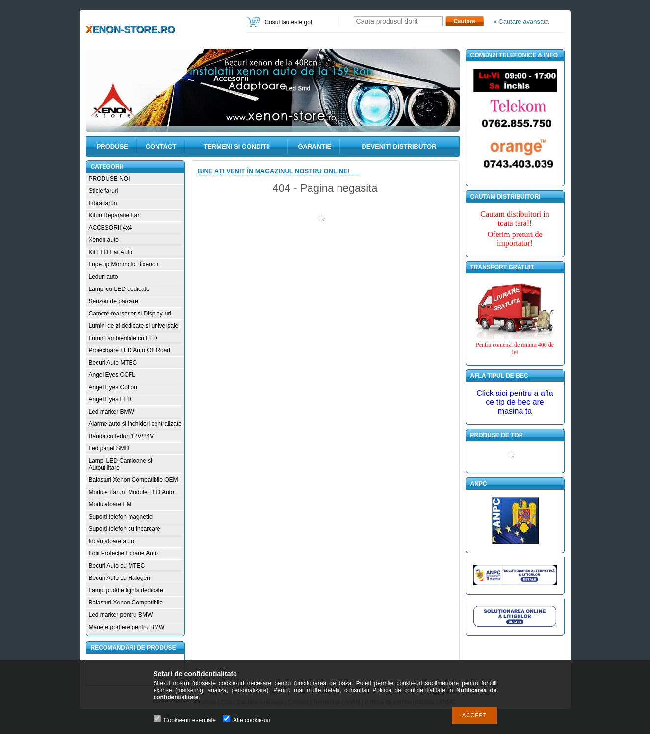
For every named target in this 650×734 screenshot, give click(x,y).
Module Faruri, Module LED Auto (131, 492)
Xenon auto (104, 239)
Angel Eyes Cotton (113, 387)
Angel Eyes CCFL (112, 374)
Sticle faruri (103, 190)
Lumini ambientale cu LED (123, 338)
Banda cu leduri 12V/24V (121, 436)
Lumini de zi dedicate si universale (134, 325)
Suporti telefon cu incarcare (124, 528)
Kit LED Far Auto (110, 252)
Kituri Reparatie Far (114, 215)
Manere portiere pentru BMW (127, 627)
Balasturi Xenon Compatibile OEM (133, 479)
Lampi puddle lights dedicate (126, 590)
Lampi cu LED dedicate (119, 289)
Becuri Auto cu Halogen (119, 578)
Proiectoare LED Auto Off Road (130, 350)
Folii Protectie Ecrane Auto (123, 553)
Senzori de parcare (113, 301)
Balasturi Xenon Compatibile (126, 602)
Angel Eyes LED (110, 399)
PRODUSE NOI (109, 178)
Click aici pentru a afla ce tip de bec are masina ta (514, 402)
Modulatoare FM (110, 504)
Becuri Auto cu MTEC (117, 565)
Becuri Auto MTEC (113, 362)
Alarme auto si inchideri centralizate (135, 423)
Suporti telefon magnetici (121, 516)
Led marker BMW (111, 411)
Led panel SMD (109, 448)
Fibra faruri (103, 203)
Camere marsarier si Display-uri (130, 313)
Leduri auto (103, 276)
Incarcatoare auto (111, 541)
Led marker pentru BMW (121, 614)
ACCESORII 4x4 (110, 227)
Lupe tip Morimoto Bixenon (124, 264)
